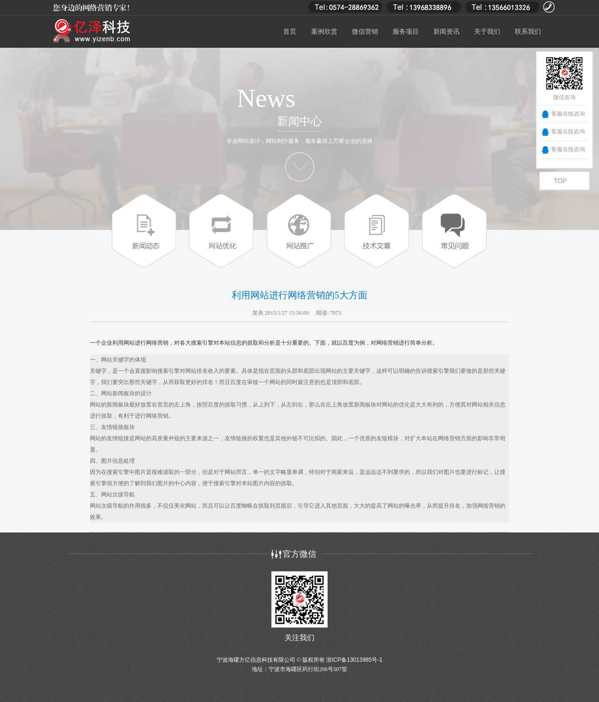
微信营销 (365, 31)
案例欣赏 (324, 31)
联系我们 (528, 31)
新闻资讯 (446, 31)
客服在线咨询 (568, 114)
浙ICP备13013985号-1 (354, 660)
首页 (289, 31)
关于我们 (487, 31)
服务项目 (406, 31)
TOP (560, 181)
